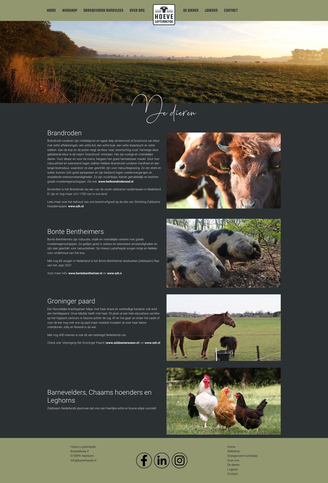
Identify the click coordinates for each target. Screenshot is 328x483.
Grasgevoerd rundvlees (103, 10)
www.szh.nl (76, 206)
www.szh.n (114, 273)
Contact (231, 10)
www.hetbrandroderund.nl (115, 181)
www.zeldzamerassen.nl (122, 343)
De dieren (191, 10)
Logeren (211, 10)
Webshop (69, 10)
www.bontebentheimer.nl (85, 273)
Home (51, 10)
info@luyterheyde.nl (83, 460)
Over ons (137, 10)
